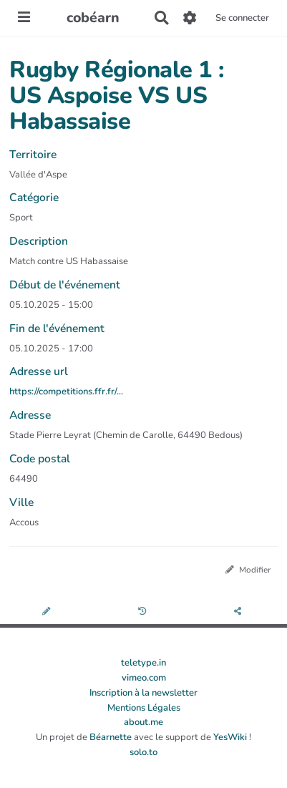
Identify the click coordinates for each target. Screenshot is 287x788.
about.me (143, 722)
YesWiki (230, 737)
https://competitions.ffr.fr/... (66, 391)
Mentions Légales (143, 707)
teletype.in (143, 662)
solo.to (143, 752)
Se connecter (242, 17)
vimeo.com (144, 677)
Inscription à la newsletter (143, 692)
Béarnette (110, 737)
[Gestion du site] (190, 18)
